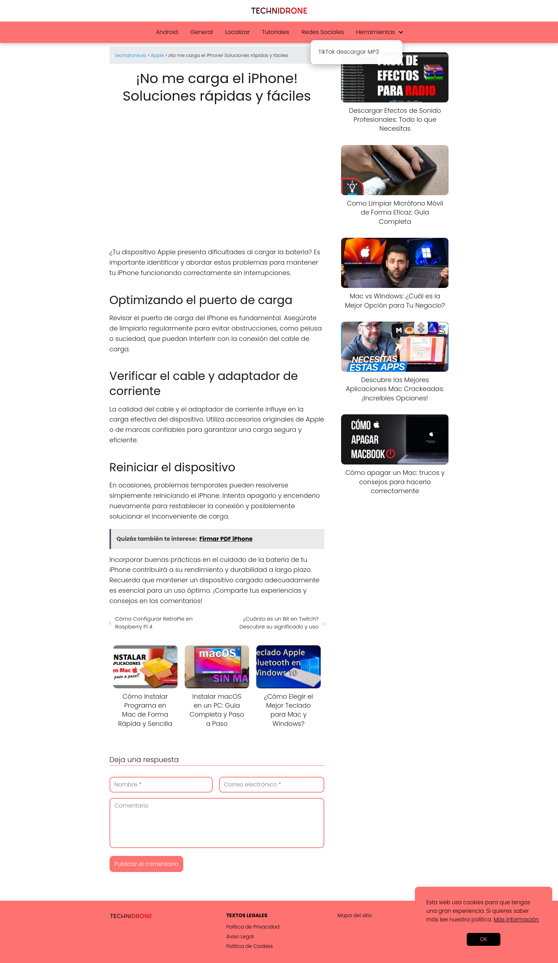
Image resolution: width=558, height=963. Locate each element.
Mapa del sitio (355, 915)
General (201, 32)
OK (483, 939)
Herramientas (375, 32)
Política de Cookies (249, 946)
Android (167, 32)
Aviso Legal (240, 936)
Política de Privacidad (253, 926)
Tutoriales (275, 32)
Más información (516, 919)
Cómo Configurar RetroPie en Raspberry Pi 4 (154, 623)
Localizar (237, 32)
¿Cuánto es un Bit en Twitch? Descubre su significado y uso (279, 623)
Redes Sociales (323, 32)
